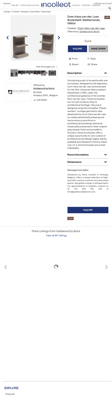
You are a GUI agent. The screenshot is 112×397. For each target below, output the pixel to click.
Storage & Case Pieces (30, 22)
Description (88, 83)
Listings (7, 22)
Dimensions (88, 172)
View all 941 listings (56, 246)
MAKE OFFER (98, 59)
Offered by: (83, 42)
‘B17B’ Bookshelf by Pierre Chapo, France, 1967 (32, 299)
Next (106, 277)
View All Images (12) (47, 77)
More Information (88, 164)
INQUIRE (77, 59)
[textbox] (89, 8)
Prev (5, 277)
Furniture (15, 22)
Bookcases (46, 22)
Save (91, 69)
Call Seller (40, 110)
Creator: (86, 38)
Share (91, 74)
